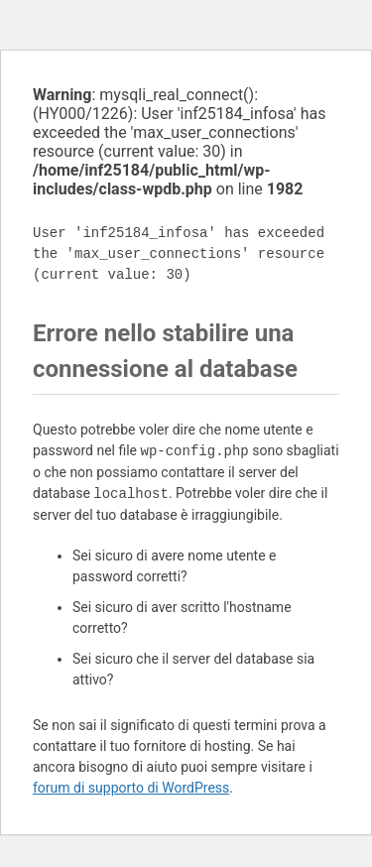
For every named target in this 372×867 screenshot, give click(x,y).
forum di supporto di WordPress (131, 788)
